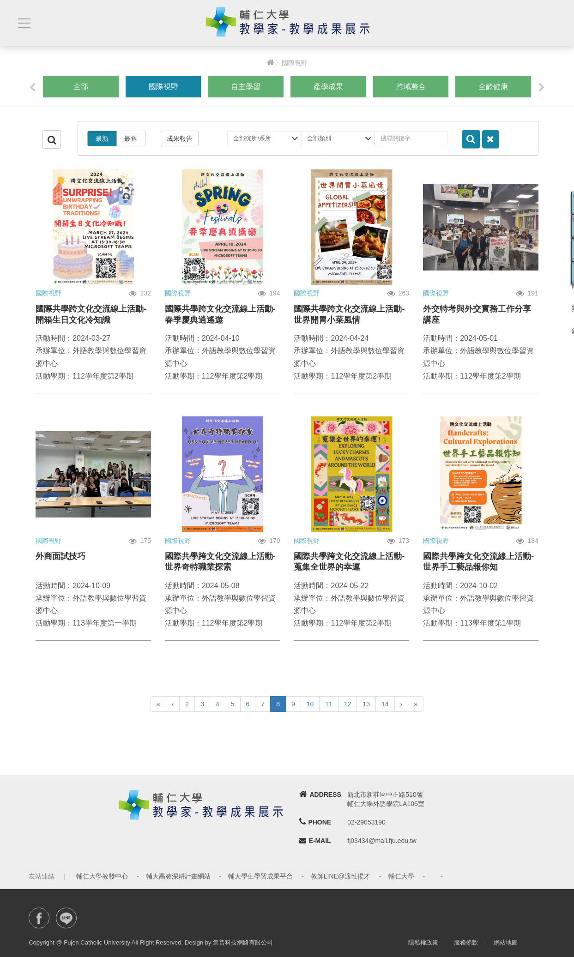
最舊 (130, 138)
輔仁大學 (401, 876)
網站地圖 (506, 942)
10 (310, 704)
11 (328, 704)
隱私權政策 (423, 942)
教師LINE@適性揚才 (340, 876)
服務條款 (466, 942)
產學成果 (328, 86)
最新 (102, 138)
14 (385, 704)
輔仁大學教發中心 (102, 876)
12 (347, 704)
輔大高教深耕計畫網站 (178, 876)
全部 (80, 86)
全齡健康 (493, 86)
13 (366, 704)
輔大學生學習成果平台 (260, 876)
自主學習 (245, 86)
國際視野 (163, 86)
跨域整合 (411, 86)
